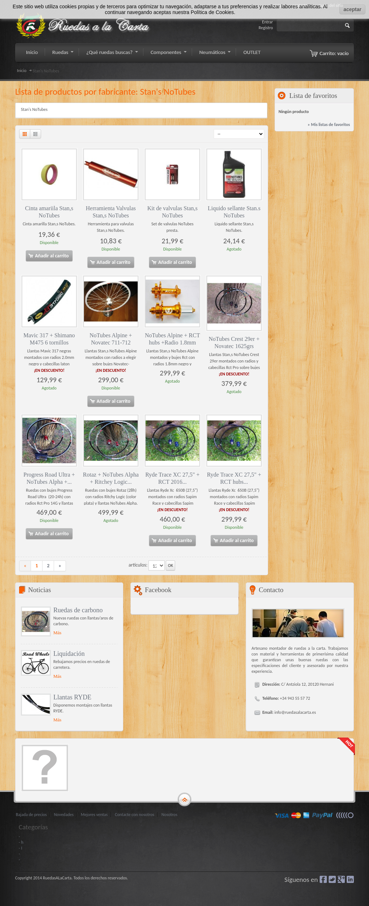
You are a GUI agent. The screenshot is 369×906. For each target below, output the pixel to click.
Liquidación (69, 653)
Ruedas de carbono (78, 610)
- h (21, 842)
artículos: (138, 565)
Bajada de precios (31, 814)
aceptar (352, 9)
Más (57, 632)
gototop (184, 800)
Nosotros (169, 814)
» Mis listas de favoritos (329, 124)
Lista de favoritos (313, 95)
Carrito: (334, 53)
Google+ (341, 879)
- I (20, 848)
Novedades (64, 814)
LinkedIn (350, 879)
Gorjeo (332, 879)
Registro (266, 27)
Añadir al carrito (48, 256)
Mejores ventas (94, 814)
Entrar (267, 21)
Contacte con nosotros (134, 814)
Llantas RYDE (72, 697)
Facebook (323, 879)
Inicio (21, 70)
